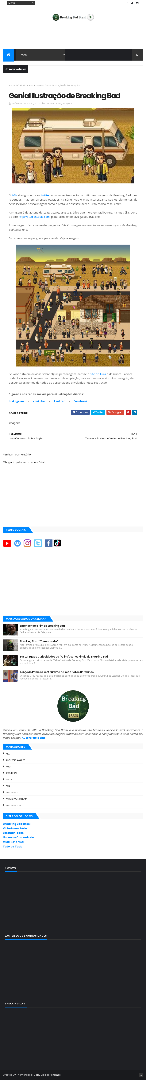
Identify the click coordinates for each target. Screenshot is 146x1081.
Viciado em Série (15, 829)
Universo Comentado (18, 838)
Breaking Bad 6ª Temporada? (39, 642)
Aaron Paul (12, 793)
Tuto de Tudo (12, 847)
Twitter (59, 402)
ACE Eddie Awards (15, 761)
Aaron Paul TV (13, 806)
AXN (8, 787)
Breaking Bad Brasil (17, 825)
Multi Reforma (13, 843)
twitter (45, 196)
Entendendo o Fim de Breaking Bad (42, 627)
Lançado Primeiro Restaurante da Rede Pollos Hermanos (57, 673)
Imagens (38, 85)
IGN (14, 196)
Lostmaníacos (13, 834)
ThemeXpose (24, 1075)
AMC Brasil (12, 774)
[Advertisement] (73, 37)
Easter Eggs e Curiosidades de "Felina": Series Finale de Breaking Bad (64, 657)
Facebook (80, 402)
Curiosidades (24, 85)
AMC (8, 767)
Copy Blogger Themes (47, 1075)
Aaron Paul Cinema (16, 799)
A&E (8, 754)
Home (12, 85)
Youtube (39, 402)
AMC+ (9, 780)
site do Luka (98, 375)
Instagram (16, 402)
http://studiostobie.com (34, 218)
